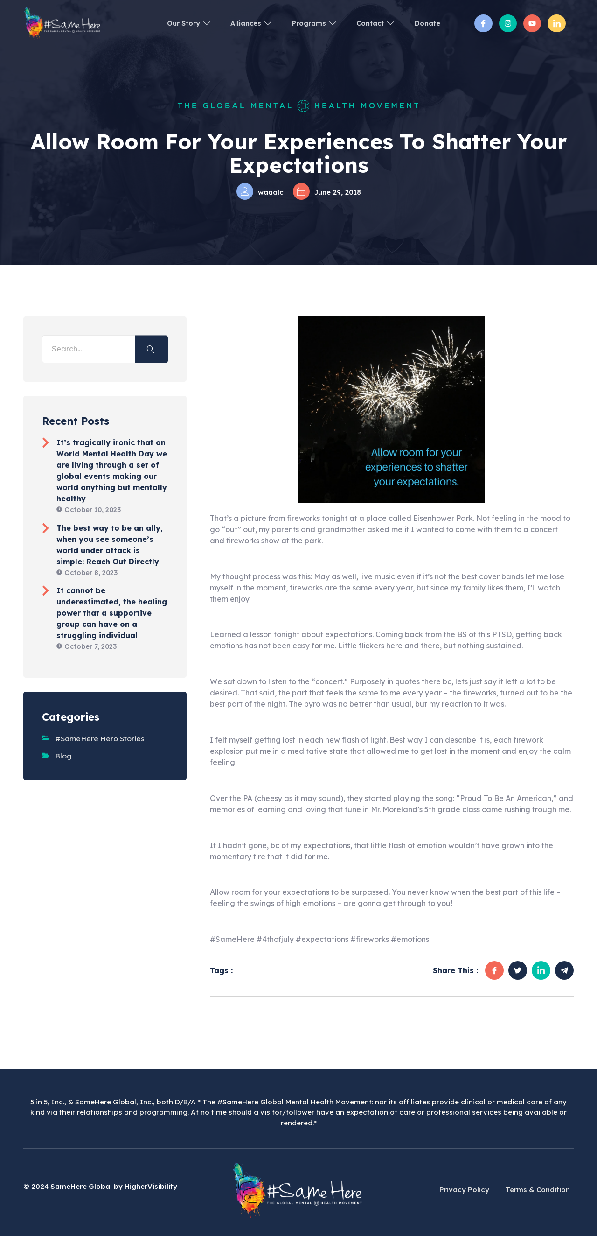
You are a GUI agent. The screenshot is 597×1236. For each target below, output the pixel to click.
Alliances (237, 23)
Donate (426, 23)
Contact (370, 23)
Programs (304, 23)
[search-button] (151, 349)
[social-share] (494, 970)
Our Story (170, 23)
